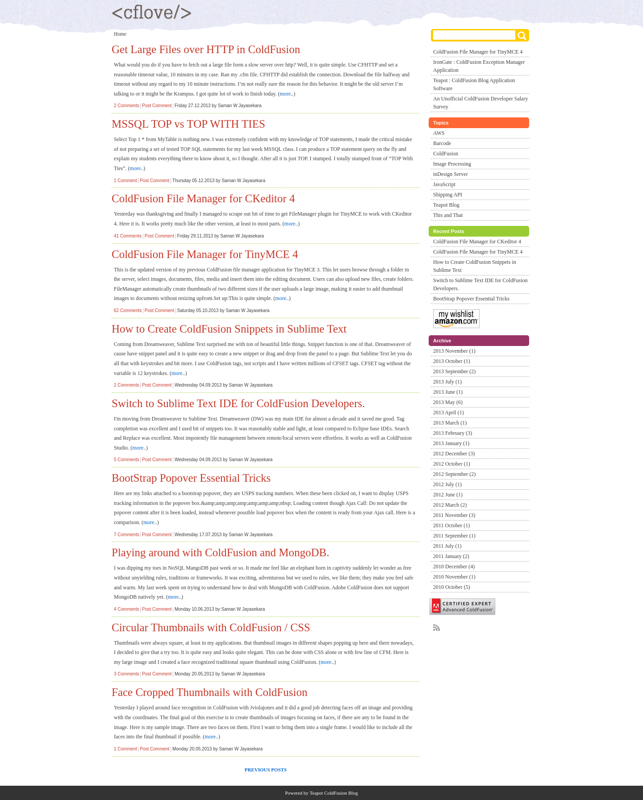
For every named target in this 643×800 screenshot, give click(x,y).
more (285, 94)
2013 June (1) (448, 392)
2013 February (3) (452, 433)
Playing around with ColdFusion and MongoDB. (221, 552)
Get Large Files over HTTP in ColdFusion (206, 49)
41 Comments (128, 235)
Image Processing (452, 164)
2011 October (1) (451, 525)
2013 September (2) (454, 371)
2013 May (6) (448, 402)
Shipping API (447, 195)
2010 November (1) (454, 577)
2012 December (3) (454, 453)
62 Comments (128, 310)
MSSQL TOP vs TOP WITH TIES (188, 124)
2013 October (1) (451, 361)
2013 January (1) (451, 443)
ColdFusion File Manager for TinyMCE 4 (205, 254)
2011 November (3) (454, 515)
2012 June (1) (448, 495)
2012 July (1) (447, 484)
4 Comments (126, 609)
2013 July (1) (447, 382)
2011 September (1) (454, 536)
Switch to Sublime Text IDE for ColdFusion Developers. (238, 403)
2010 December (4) (454, 566)
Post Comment (156, 105)
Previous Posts (266, 769)
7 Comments (126, 534)
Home (120, 34)
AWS (439, 133)
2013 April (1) (448, 412)
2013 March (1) (450, 423)
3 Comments (126, 673)
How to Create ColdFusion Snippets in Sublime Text (229, 329)
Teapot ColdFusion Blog (333, 793)
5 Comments (126, 459)
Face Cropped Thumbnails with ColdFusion (209, 692)
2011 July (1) (447, 546)
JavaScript (444, 184)
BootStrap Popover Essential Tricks (191, 478)
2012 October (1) (451, 464)
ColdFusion (445, 153)
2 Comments (126, 105)
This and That (448, 215)
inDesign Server (450, 174)
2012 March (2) (450, 505)
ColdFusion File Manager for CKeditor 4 (203, 198)
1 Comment (125, 180)
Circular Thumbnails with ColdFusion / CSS (211, 627)
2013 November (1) (454, 351)
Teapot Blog (446, 205)
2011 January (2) (451, 556)
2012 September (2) (454, 474)
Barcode (442, 143)
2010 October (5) (451, 587)
